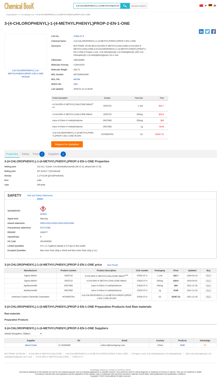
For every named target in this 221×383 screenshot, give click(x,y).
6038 (182, 345)
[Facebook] (213, 31)
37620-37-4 (78, 36)
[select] (32, 333)
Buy (208, 275)
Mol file (76, 79)
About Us (104, 370)
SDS (75, 84)
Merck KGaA (31, 345)
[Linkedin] (201, 31)
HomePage (94, 370)
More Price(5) (112, 265)
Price (39, 154)
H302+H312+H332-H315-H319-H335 (57, 223)
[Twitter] (207, 31)
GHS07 (43, 214)
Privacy (122, 370)
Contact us (113, 370)
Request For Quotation (67, 144)
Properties (12, 154)
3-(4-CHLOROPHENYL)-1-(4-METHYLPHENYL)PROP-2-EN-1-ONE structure (25, 73)
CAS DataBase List (27, 15)
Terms (128, 370)
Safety (25, 154)
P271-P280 (45, 228)
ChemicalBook (11, 15)
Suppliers (57, 154)
